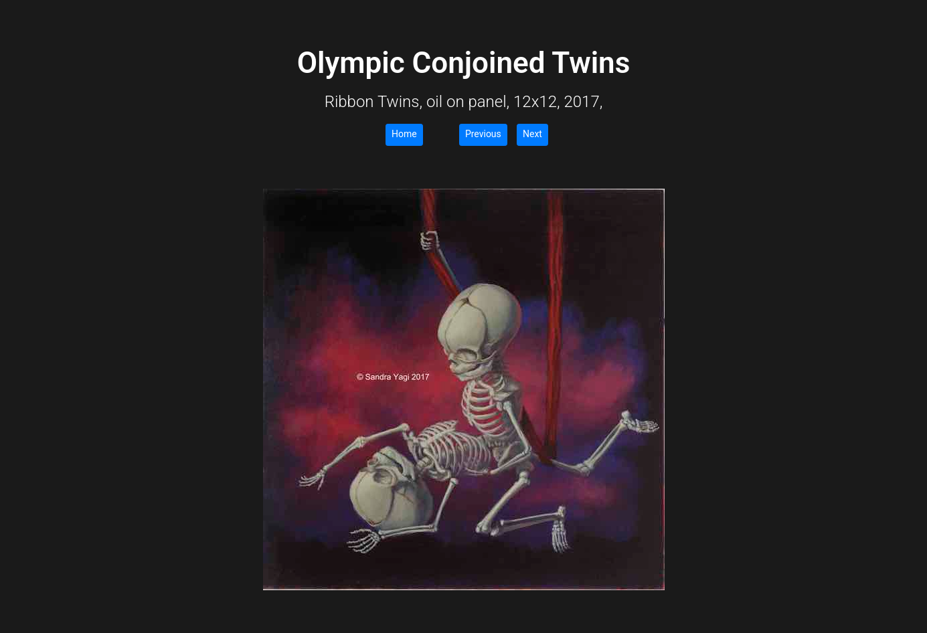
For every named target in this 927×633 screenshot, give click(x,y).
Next (532, 133)
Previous (483, 133)
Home (404, 133)
